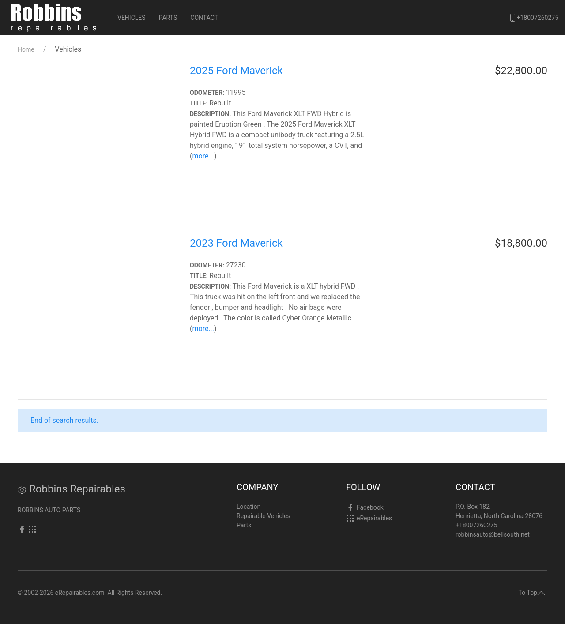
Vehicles (131, 17)
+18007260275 (533, 17)
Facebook (370, 507)
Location (248, 506)
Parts (168, 17)
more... (203, 156)
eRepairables (374, 518)
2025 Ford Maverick (236, 70)
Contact (204, 17)
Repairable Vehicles (263, 515)
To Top (532, 592)
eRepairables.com (80, 592)
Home (26, 49)
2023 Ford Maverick (236, 243)
